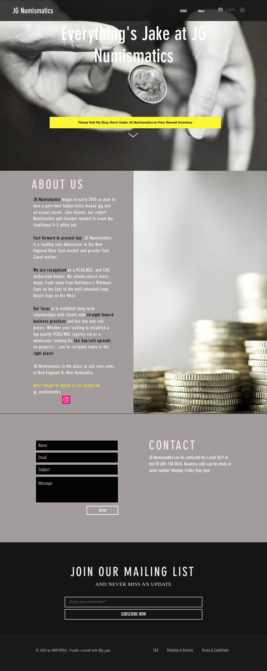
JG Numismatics (33, 10)
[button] (245, 9)
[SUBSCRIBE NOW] (133, 614)
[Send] (102, 510)
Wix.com (104, 650)
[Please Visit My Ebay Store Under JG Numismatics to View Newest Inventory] (135, 122)
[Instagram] (66, 400)
